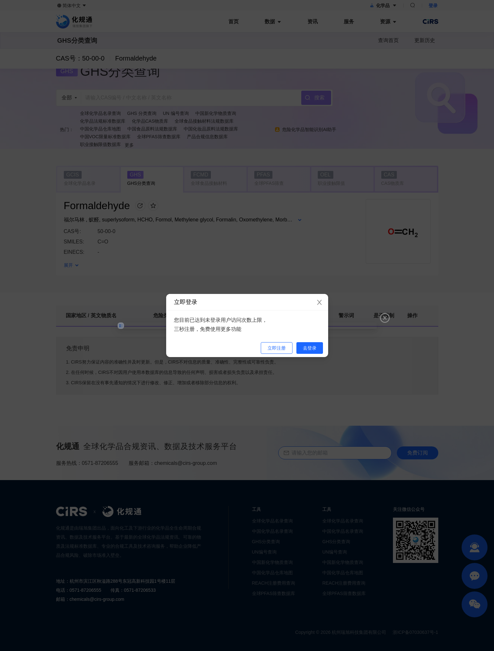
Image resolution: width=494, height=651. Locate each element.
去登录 (309, 348)
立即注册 (277, 348)
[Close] (319, 302)
